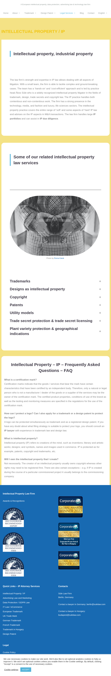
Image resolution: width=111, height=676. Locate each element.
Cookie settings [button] (11, 670)
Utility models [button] (22, 313)
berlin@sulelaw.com (96, 604)
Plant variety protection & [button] (44, 331)
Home (5, 13)
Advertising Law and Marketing (17, 598)
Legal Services (69, 13)
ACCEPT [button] (25, 670)
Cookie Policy (9, 652)
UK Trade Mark (10, 616)
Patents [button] (16, 305)
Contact (91, 13)
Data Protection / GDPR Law (16, 602)
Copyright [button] (18, 297)
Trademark (31, 13)
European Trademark (13, 611)
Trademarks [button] (20, 281)
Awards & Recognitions (14, 501)
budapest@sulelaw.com (69, 615)
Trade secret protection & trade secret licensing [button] (51, 321)
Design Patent (49, 13)
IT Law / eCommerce (12, 607)
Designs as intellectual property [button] (37, 289)
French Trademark (11, 625)
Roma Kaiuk (59, 258)
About (17, 13)
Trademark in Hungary (13, 629)
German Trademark (12, 620)
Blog (82, 13)
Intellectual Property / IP (14, 593)
